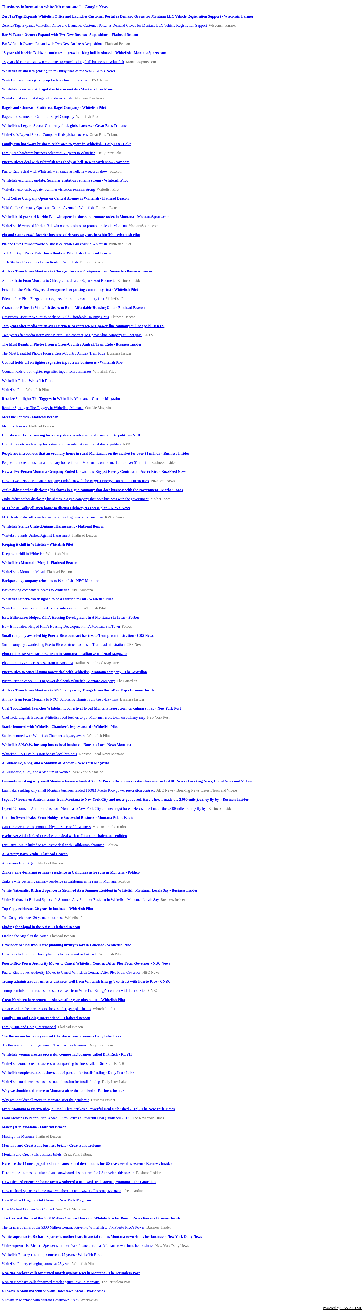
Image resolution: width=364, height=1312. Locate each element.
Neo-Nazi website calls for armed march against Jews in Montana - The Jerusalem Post (71, 1273)
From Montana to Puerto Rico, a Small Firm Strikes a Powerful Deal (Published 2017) (66, 1118)
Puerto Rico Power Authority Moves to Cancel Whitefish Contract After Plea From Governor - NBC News (86, 963)
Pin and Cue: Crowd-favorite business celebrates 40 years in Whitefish (54, 244)
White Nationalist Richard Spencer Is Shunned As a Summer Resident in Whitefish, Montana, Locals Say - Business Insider (100, 890)
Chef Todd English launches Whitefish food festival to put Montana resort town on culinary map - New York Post (91, 708)
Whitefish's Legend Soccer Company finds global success (45, 135)
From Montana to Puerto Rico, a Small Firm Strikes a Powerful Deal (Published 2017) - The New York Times (88, 1109)
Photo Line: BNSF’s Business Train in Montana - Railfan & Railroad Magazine (64, 654)
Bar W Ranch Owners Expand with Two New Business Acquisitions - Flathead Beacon (70, 35)
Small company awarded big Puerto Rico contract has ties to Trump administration (63, 644)
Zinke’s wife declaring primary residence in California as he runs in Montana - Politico (71, 872)
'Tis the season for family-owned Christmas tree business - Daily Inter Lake (61, 1036)
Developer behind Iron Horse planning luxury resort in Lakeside (49, 954)
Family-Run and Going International (29, 1027)
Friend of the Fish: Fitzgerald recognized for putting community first (53, 299)
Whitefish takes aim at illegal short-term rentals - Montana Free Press (57, 89)
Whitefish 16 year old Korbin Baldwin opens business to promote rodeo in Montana (64, 226)
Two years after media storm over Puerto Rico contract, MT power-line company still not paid (72, 335)
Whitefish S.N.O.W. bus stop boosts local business (39, 754)
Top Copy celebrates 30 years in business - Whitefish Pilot (47, 909)
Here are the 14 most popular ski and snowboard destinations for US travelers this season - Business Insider (87, 1163)
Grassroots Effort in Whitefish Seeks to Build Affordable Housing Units (55, 317)
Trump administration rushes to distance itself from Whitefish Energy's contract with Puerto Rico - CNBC (86, 981)
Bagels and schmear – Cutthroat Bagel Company (38, 116)
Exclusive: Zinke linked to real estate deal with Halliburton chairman (53, 845)
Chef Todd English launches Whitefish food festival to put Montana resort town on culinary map (73, 717)
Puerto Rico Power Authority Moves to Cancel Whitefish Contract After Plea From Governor (71, 972)
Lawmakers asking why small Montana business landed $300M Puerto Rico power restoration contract (78, 790)
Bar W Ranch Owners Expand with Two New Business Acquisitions (52, 44)
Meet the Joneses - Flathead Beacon (30, 417)
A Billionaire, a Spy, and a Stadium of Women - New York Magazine (56, 763)
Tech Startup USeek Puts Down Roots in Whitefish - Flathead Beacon (57, 253)
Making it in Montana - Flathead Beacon (34, 1127)
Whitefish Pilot (13, 390)
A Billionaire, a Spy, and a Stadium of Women (36, 772)
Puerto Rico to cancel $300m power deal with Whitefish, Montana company (58, 681)
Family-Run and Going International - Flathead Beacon (46, 1018)
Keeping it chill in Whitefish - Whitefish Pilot (37, 544)
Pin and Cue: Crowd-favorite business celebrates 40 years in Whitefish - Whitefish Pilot (71, 235)
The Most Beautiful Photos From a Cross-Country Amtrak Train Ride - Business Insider (72, 344)
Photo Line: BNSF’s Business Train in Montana (37, 663)
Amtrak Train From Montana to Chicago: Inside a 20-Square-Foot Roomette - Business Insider (77, 271)
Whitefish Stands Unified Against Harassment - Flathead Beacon (53, 526)
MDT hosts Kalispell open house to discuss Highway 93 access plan (52, 517)
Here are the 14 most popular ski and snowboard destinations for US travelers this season (68, 1173)
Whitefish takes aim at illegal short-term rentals (37, 98)
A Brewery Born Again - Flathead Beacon (35, 854)
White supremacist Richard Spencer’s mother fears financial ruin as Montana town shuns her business (77, 1246)
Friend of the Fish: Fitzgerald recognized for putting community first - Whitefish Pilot (70, 289)
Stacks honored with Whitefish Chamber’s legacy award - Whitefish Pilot (60, 727)
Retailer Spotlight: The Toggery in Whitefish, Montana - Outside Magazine (61, 399)
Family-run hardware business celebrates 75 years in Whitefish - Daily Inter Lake (66, 144)
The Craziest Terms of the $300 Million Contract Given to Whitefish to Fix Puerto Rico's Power (73, 1227)
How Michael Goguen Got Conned (28, 1209)
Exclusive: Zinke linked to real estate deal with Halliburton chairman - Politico (64, 836)
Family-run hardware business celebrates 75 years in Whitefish (48, 153)
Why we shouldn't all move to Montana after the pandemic (45, 1100)
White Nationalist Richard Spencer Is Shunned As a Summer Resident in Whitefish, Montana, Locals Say (80, 900)
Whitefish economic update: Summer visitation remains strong (48, 189)
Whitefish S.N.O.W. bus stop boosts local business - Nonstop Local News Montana (66, 745)
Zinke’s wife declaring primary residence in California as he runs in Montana (59, 881)
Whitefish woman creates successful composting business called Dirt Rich (57, 1064)
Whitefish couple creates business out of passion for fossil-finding (51, 1082)
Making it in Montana (18, 1136)
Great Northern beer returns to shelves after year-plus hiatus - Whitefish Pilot (63, 1000)
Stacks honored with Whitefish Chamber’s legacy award (43, 736)
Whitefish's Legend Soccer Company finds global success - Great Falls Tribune (64, 126)
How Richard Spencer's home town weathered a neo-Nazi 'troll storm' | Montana (61, 1191)
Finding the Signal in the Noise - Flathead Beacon (41, 927)
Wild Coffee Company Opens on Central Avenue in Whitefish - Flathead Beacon (65, 198)
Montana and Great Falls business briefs (32, 1154)
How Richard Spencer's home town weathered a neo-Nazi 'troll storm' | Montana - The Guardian (79, 1182)
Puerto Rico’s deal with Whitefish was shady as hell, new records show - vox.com (65, 162)
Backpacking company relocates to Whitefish (35, 590)
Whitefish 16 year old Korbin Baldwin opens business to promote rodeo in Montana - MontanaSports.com (85, 217)
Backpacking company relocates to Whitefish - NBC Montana (50, 581)
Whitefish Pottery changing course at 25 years (36, 1264)
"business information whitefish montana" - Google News (55, 6)
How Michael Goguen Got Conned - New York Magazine (47, 1200)
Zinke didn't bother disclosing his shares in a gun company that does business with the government (75, 499)
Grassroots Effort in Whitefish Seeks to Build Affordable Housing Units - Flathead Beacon (73, 308)
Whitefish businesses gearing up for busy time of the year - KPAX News (58, 71)
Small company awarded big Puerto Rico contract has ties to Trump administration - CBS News (78, 635)
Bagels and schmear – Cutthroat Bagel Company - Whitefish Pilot (54, 107)
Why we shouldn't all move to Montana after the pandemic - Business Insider (63, 1091)
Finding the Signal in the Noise (25, 936)
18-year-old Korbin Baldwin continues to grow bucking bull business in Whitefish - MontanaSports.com (84, 53)
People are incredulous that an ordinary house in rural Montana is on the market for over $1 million (76, 462)
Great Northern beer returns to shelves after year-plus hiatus (46, 1009)
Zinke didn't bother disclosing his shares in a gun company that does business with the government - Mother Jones (92, 490)
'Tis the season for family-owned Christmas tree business (44, 1045)
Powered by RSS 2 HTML (342, 1308)
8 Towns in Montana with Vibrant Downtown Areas (40, 1300)
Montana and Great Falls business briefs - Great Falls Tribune (51, 1145)
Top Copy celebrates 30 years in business (32, 918)
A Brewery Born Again (19, 863)
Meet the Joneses (14, 426)
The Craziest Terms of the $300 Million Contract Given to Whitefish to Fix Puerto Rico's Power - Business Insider (92, 1218)
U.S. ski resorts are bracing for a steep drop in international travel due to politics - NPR (71, 435)
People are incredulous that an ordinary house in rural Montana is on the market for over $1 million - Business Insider (95, 453)
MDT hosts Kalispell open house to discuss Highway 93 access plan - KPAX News (66, 508)
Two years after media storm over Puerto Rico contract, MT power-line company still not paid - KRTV (83, 326)
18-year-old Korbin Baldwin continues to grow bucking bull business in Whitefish (63, 62)
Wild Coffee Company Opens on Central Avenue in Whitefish (48, 208)
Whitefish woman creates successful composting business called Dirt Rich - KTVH (67, 1054)
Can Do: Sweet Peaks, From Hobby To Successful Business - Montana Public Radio (67, 817)
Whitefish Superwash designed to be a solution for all (41, 608)
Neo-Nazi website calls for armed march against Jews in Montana (51, 1282)
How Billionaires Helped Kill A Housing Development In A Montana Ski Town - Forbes (70, 617)
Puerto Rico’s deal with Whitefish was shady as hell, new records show (55, 171)
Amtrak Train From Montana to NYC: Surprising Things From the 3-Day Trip (60, 699)
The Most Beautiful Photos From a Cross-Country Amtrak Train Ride (53, 353)
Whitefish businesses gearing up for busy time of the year (44, 80)
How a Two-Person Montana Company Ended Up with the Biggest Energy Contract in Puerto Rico (75, 481)
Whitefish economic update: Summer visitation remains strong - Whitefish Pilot (65, 180)
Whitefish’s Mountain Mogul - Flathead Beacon (39, 563)
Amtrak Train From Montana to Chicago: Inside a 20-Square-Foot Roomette (58, 280)
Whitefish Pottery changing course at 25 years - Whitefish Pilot (51, 1255)
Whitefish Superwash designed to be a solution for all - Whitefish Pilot (57, 599)
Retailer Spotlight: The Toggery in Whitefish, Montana (42, 408)
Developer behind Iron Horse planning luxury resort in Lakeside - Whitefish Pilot (66, 945)
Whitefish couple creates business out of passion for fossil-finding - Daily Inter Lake (68, 1073)
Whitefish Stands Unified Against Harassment (36, 535)
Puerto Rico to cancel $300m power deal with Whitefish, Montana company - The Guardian (74, 672)
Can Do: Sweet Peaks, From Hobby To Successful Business (46, 827)
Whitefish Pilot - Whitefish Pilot (27, 381)
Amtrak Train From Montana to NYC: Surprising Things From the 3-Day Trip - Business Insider (79, 690)
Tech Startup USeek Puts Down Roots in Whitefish (40, 262)
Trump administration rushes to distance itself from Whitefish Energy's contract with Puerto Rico (74, 990)
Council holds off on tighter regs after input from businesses (46, 371)
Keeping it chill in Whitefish (23, 554)
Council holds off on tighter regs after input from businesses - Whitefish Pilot (63, 362)
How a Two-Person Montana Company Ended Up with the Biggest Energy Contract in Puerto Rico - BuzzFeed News (94, 472)
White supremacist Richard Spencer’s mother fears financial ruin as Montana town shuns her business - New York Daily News (102, 1236)
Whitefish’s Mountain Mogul (23, 572)
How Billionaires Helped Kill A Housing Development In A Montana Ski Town (61, 626)
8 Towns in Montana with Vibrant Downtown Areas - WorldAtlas (53, 1291)
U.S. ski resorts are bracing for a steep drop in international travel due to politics (61, 444)
